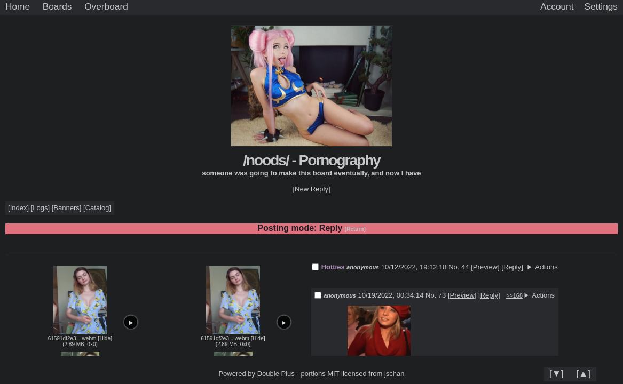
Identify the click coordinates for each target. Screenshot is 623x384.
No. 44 (459, 267)
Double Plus (276, 374)
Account (556, 6)
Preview (485, 267)
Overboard (106, 6)
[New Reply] (311, 189)
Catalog (97, 208)
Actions (546, 267)
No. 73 (436, 295)
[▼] (556, 373)
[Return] (355, 229)
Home (17, 6)
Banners (66, 208)
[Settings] (601, 7)
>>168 (514, 295)
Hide (105, 338)
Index (18, 208)
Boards (57, 6)
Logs (40, 208)
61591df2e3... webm (72, 338)
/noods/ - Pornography (311, 160)
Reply (512, 267)
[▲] (583, 373)
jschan (394, 374)
